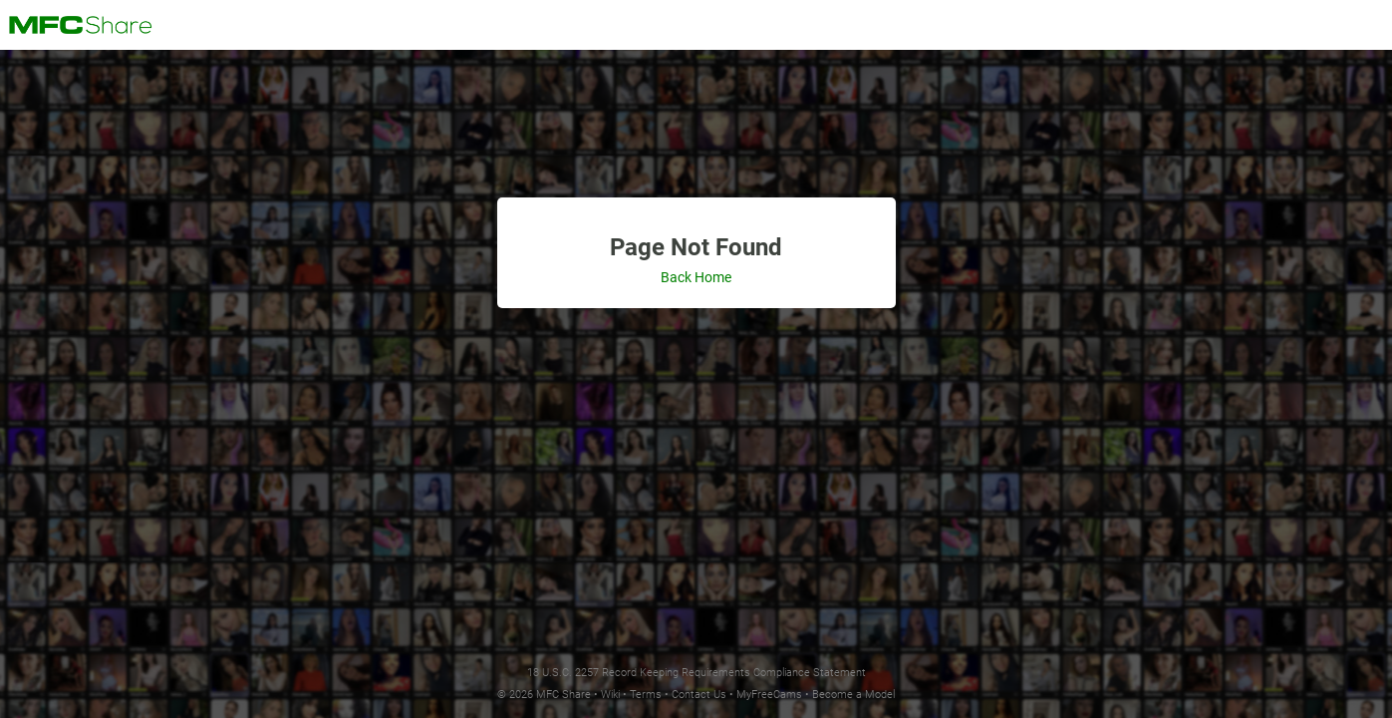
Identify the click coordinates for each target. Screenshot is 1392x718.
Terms (646, 694)
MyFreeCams (769, 694)
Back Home (696, 277)
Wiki (610, 694)
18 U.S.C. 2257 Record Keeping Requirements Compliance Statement (696, 672)
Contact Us (699, 694)
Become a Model (853, 694)
